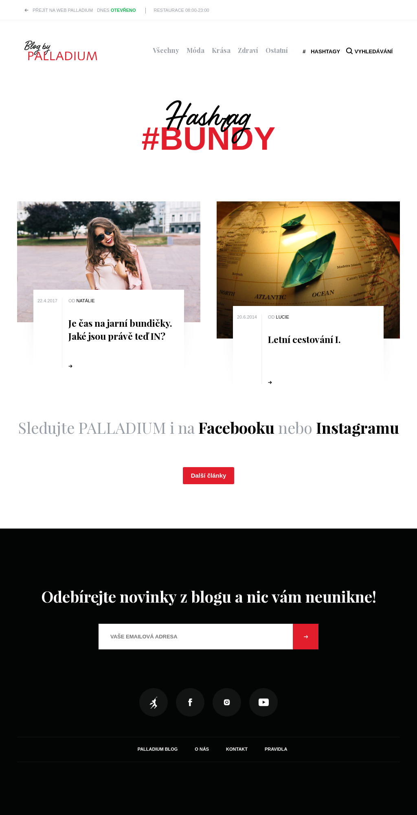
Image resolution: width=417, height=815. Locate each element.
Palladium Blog (158, 749)
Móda (195, 50)
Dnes (116, 10)
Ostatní (277, 50)
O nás (202, 749)
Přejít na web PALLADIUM (63, 10)
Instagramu (357, 427)
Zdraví (248, 50)
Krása (221, 50)
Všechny (166, 50)
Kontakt (237, 749)
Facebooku (236, 427)
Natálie (86, 300)
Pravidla (276, 749)
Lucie (282, 317)
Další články (208, 475)
